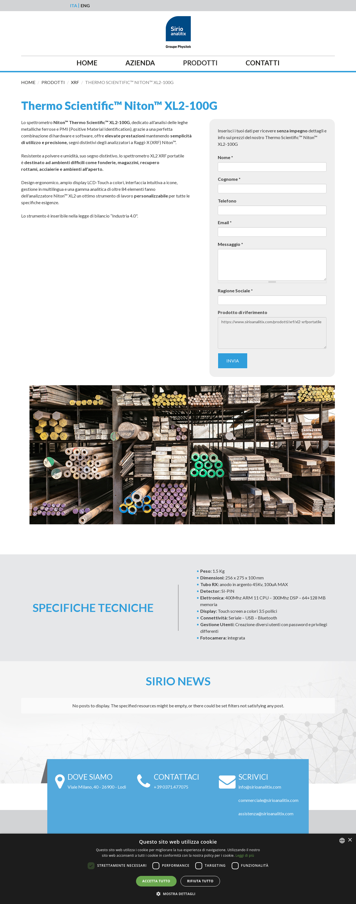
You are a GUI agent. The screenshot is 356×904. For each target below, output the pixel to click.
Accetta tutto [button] (156, 881)
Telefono (227, 200)
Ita (73, 5)
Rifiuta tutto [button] (200, 881)
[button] (178, 894)
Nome (225, 157)
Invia (232, 360)
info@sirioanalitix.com (259, 786)
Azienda (140, 63)
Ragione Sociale (235, 290)
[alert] (178, 869)
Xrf (75, 82)
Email (225, 222)
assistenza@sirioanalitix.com (265, 813)
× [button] (350, 840)
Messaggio (230, 244)
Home (86, 63)
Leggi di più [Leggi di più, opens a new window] (245, 855)
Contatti (263, 63)
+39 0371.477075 (171, 786)
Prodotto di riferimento (242, 312)
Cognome (229, 179)
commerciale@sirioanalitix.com (268, 800)
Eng (85, 5)
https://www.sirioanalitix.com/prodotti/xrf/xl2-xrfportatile (272, 333)
